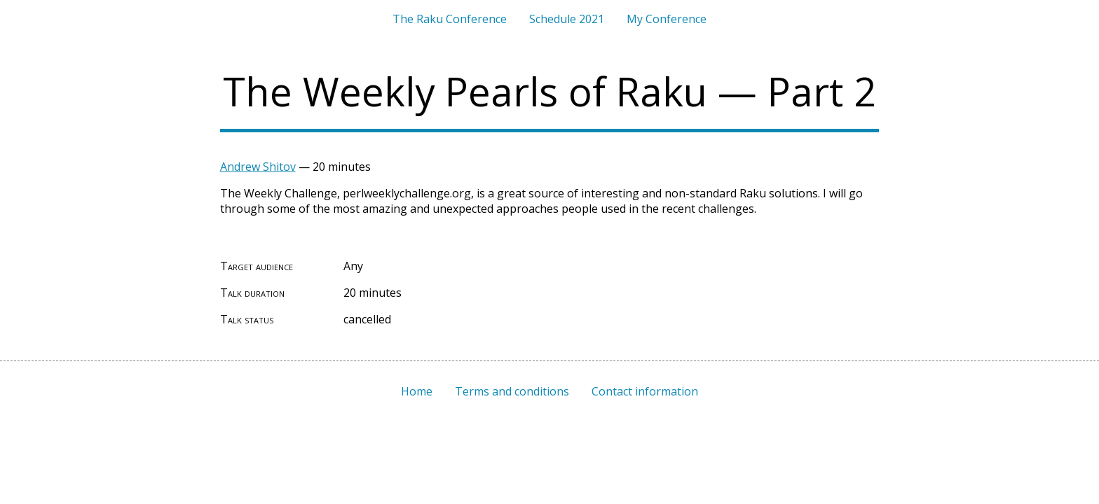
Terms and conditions (512, 391)
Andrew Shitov (258, 166)
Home (416, 391)
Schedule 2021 (566, 19)
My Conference (666, 19)
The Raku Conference (449, 19)
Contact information (645, 391)
